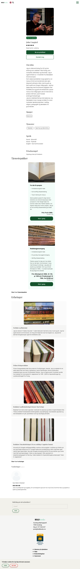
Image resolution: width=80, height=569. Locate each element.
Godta (5, 565)
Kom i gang (41, 218)
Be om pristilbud (40, 52)
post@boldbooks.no (39, 529)
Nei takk (14, 565)
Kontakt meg (40, 57)
